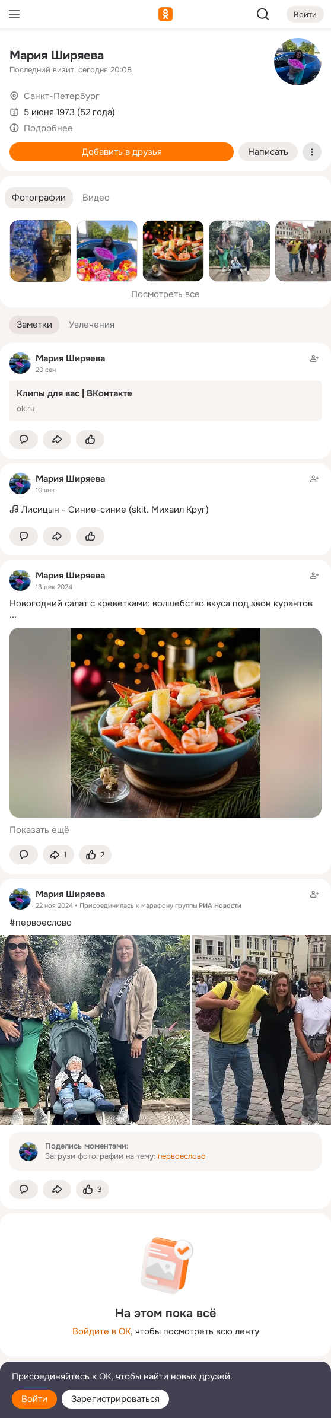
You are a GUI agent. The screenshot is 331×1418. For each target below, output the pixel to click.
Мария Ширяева (56, 55)
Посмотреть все (165, 294)
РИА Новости (220, 905)
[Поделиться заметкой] (57, 440)
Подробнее (48, 128)
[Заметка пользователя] (165, 495)
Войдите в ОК (101, 1331)
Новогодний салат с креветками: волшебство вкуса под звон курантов (161, 603)
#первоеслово (40, 923)
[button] (39, 197)
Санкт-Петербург (62, 96)
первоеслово (182, 1156)
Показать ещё (39, 830)
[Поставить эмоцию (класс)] (90, 440)
